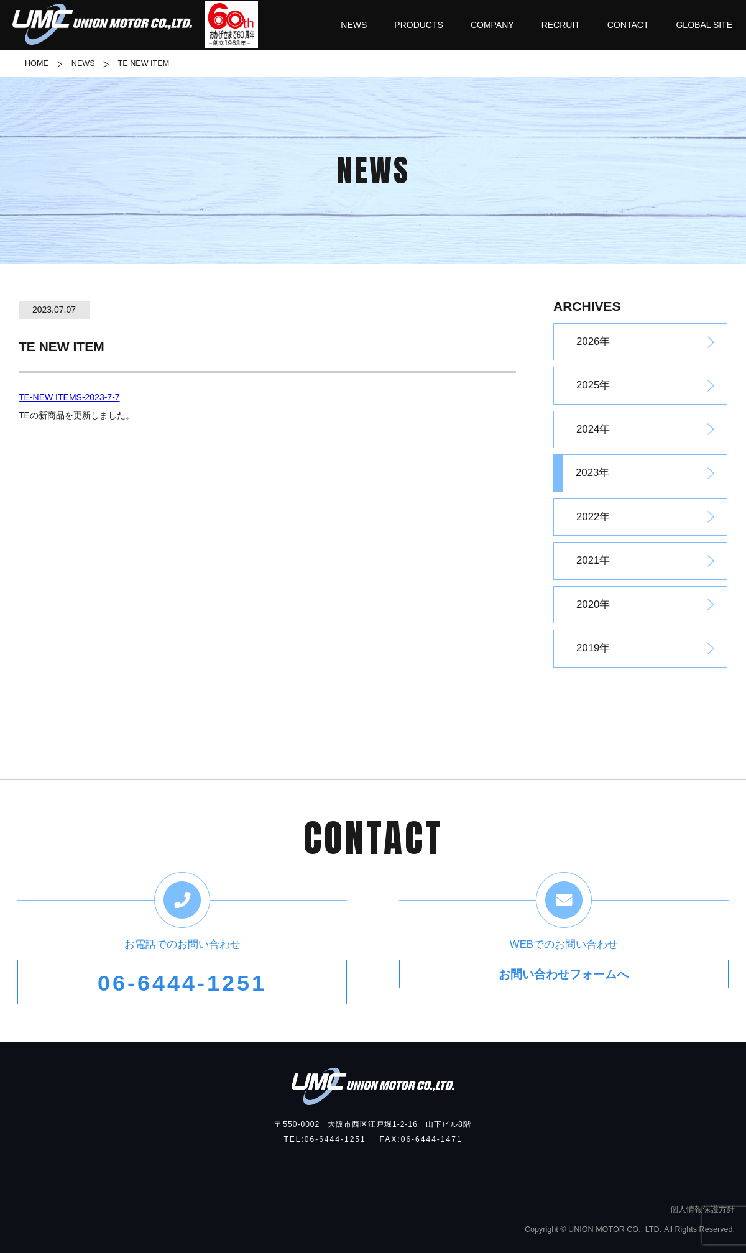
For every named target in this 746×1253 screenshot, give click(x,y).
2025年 (593, 385)
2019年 (593, 648)
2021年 (593, 560)
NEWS (83, 63)
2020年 (593, 604)
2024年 (593, 429)
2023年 (592, 473)
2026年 (593, 341)
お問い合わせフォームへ (563, 983)
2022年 (593, 517)
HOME (36, 63)
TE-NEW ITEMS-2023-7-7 (69, 397)
